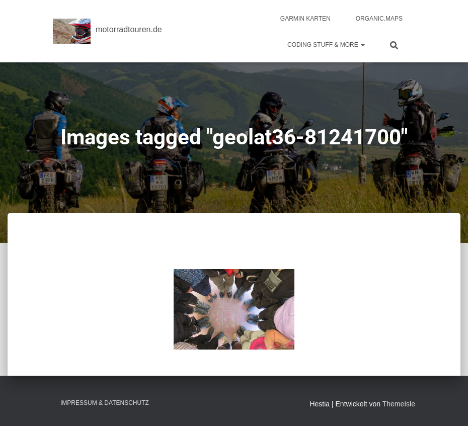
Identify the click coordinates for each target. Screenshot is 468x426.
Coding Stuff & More (326, 44)
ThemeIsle (398, 404)
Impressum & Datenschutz (104, 402)
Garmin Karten (305, 18)
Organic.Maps (379, 18)
